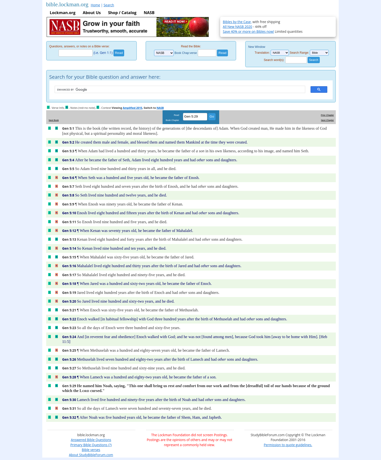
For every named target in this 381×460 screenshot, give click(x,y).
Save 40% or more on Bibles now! (248, 31)
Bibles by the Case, (237, 21)
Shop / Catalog (122, 12)
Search (109, 5)
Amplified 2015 (132, 108)
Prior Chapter (327, 115)
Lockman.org (63, 12)
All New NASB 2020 (237, 26)
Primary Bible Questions (88, 445)
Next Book (54, 120)
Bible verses (91, 449)
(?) (109, 445)
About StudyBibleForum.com (91, 454)
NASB (149, 12)
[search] (177, 90)
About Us (92, 12)
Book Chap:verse (185, 53)
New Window (256, 47)
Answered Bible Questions (91, 439)
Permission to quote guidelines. (288, 445)
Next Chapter (327, 120)
